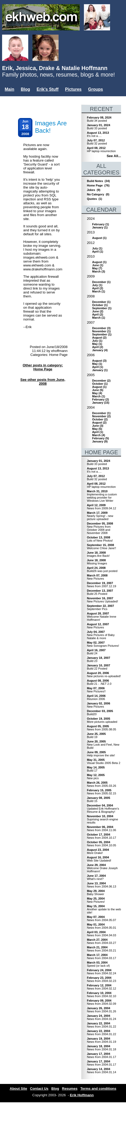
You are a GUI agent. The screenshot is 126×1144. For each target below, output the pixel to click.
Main (9, 89)
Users (10, 98)
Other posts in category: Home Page (43, 367)
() (100, 224)
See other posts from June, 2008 (42, 382)
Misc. (57, 98)
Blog (25, 89)
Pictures (73, 89)
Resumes (69, 1088)
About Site (18, 1088)
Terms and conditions (98, 1088)
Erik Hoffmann (82, 1095)
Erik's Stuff (48, 89)
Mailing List (34, 98)
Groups (95, 89)
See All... (114, 156)
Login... (77, 98)
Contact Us (39, 1088)
